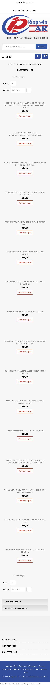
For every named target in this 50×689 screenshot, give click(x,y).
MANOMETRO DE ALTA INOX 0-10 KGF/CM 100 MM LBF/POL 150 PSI (25, 342)
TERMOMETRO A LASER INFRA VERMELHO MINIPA (25, 253)
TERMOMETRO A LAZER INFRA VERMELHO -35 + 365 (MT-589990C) (25, 491)
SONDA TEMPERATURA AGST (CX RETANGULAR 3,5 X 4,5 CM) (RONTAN (25, 163)
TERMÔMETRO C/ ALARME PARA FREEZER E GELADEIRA (25, 282)
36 (12, 83)
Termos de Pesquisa (28, 666)
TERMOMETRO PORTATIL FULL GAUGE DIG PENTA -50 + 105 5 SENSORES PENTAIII (25, 461)
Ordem (6, 90)
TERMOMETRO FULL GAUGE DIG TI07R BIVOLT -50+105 (25, 223)
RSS (26, 672)
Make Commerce (14, 683)
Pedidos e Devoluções (23, 669)
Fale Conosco (41, 669)
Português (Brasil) (24, 2)
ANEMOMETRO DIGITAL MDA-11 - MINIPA (25, 311)
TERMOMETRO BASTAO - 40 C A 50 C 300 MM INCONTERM (25, 193)
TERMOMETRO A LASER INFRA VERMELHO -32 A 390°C (25, 521)
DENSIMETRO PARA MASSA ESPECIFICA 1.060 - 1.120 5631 (25, 372)
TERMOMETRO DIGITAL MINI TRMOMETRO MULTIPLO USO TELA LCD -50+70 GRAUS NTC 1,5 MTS (25, 105)
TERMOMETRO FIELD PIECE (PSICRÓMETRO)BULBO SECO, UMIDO (25, 133)
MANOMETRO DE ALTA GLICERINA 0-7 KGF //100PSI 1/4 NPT (25, 401)
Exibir (5, 83)
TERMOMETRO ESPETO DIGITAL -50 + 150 (25, 430)
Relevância (17, 90)
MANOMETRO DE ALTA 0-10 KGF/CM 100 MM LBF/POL (25, 550)
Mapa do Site (11, 666)
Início (10, 64)
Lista (9, 76)
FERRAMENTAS (21, 64)
